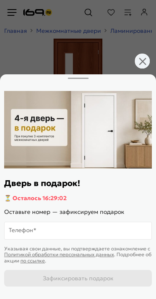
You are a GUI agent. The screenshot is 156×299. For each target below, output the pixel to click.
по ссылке (32, 260)
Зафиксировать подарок (78, 278)
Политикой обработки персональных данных (59, 254)
